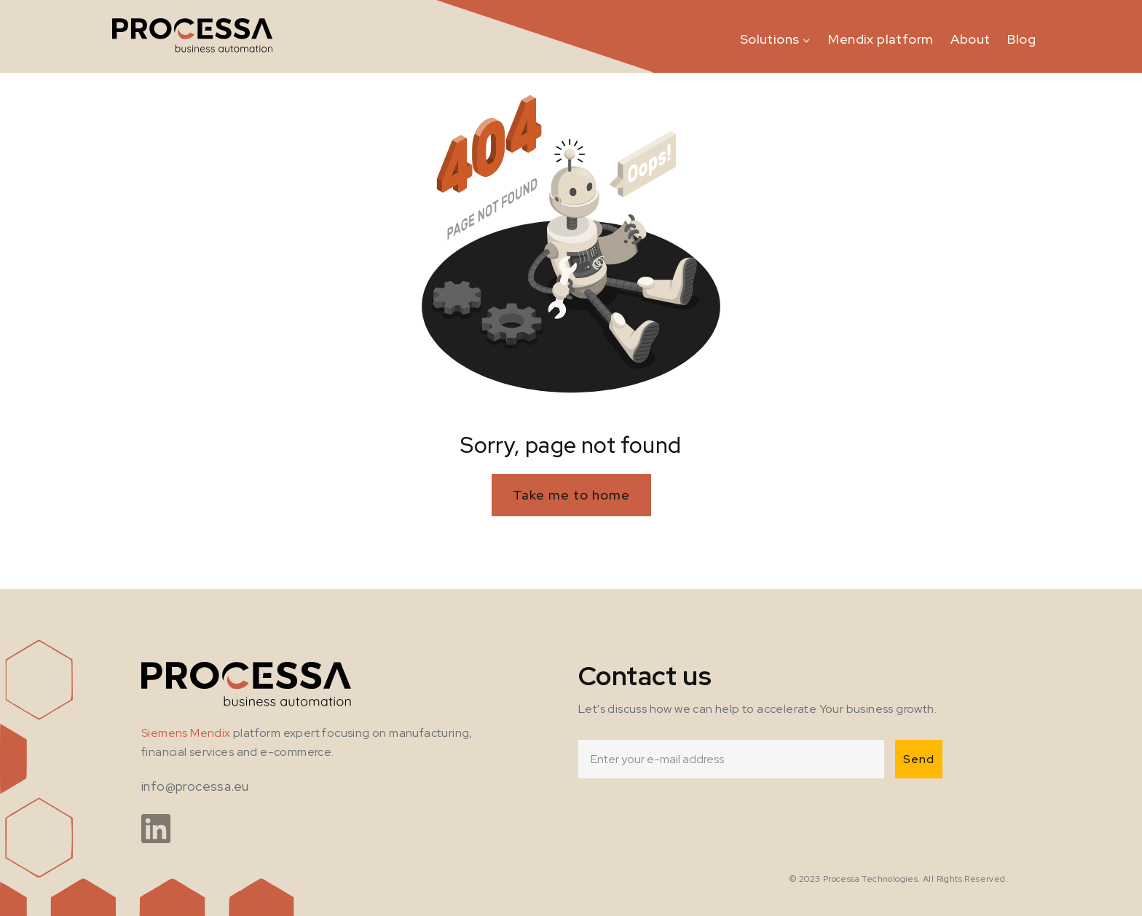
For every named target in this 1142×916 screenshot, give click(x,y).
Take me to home (571, 494)
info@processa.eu (194, 786)
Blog (1021, 39)
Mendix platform (880, 39)
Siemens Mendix (186, 733)
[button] (775, 36)
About (970, 39)
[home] (192, 36)
